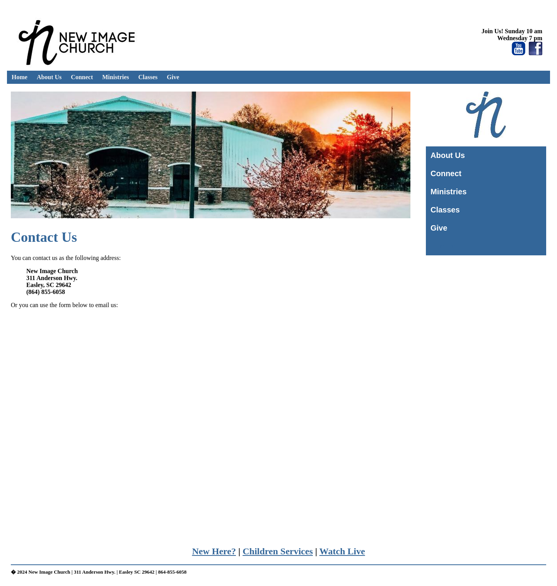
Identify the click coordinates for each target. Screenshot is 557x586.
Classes (148, 77)
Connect (82, 77)
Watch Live (342, 551)
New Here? (214, 551)
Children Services (278, 551)
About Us (49, 77)
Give (173, 77)
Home (19, 77)
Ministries (115, 77)
